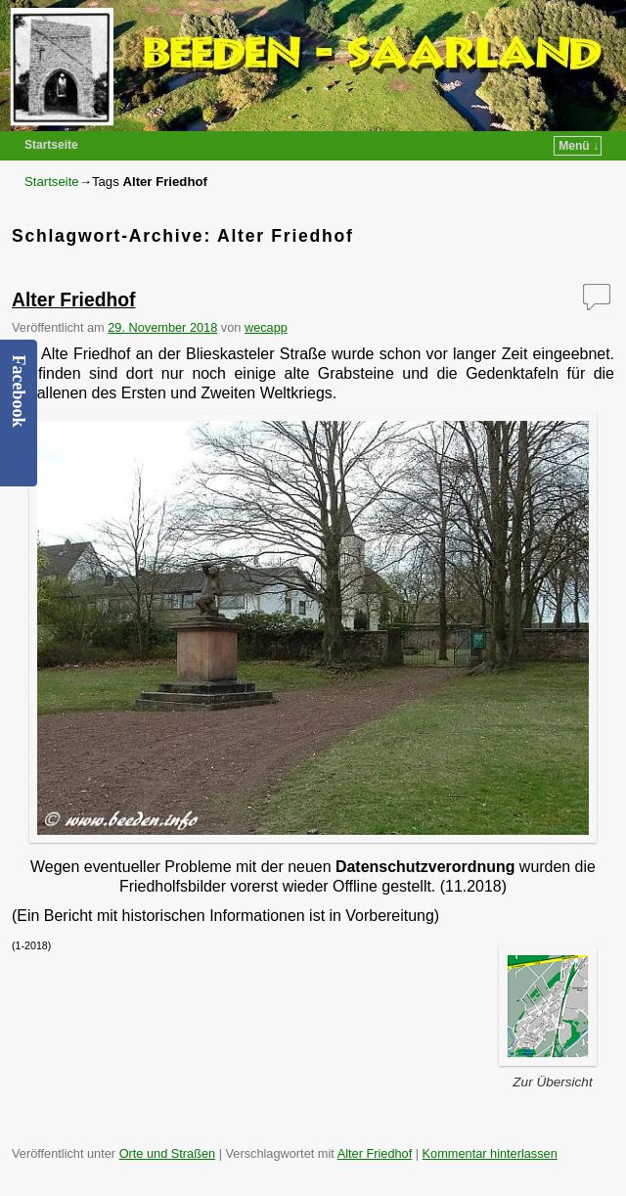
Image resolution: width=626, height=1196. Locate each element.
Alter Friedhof (74, 300)
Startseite (51, 145)
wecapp (266, 327)
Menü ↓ (579, 146)
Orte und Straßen (167, 1153)
